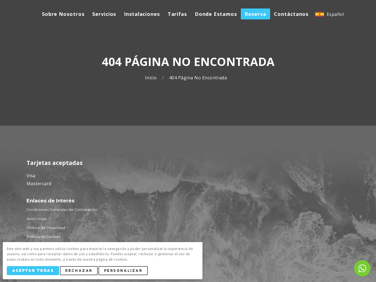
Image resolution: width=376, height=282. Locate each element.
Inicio (151, 77)
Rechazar (78, 271)
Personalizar (123, 271)
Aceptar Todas (33, 271)
